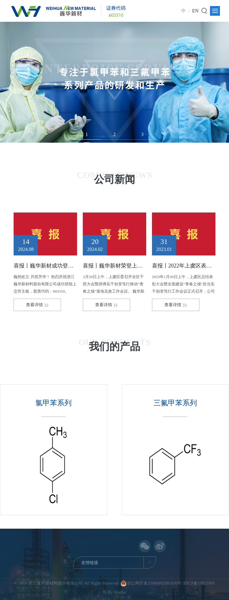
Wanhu (119, 592)
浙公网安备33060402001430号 (152, 583)
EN (195, 10)
